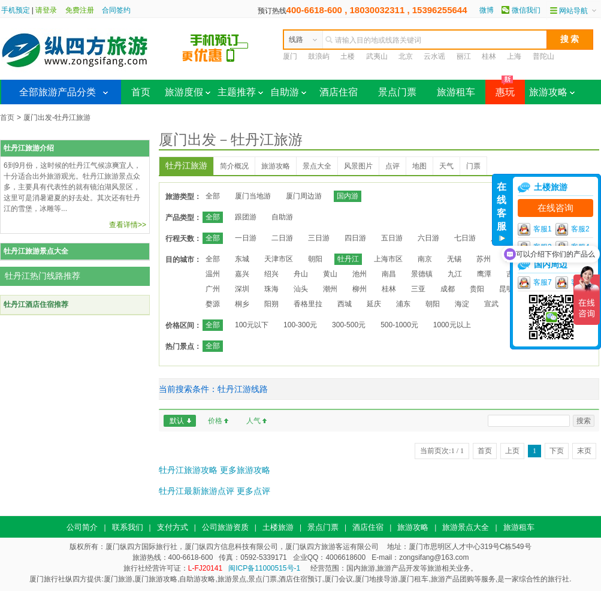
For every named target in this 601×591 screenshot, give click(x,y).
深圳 (242, 289)
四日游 (355, 238)
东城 (242, 259)
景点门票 (397, 92)
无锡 (454, 259)
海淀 (462, 304)
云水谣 (434, 56)
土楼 (347, 56)
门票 (473, 166)
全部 (213, 196)
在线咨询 (555, 208)
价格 (215, 421)
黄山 (330, 274)
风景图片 (358, 166)
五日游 (392, 238)
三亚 (418, 289)
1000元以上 (452, 325)
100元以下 (251, 325)
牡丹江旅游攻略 (188, 470)
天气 (446, 166)
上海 (514, 56)
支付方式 (172, 527)
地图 (419, 166)
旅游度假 (187, 92)
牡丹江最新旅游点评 (196, 491)
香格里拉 (308, 304)
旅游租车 (456, 92)
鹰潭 (484, 274)
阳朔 (271, 304)
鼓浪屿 (319, 56)
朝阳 (315, 259)
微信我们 (526, 10)
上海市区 (388, 259)
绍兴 (271, 274)
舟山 (301, 274)
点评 (392, 166)
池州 (359, 274)
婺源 (213, 304)
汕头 (301, 289)
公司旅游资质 (225, 527)
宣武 (491, 304)
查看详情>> (127, 225)
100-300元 (300, 325)
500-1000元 (399, 325)
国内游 (347, 196)
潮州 (330, 289)
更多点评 (253, 491)
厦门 (290, 56)
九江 (455, 274)
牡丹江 (348, 259)
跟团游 (245, 217)
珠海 (271, 289)
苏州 (483, 259)
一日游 (245, 238)
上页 (512, 451)
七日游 (465, 238)
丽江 (464, 56)
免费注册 (79, 10)
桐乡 (242, 304)
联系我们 (127, 527)
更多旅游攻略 (245, 470)
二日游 (282, 238)
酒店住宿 (338, 92)
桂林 (489, 56)
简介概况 (234, 166)
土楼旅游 (278, 527)
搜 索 (569, 39)
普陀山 (543, 56)
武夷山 (377, 56)
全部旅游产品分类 (57, 92)
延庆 (374, 304)
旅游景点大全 (465, 527)
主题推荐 (240, 92)
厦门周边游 (304, 196)
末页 (584, 451)
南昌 (389, 274)
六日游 (428, 238)
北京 (405, 56)
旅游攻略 (552, 92)
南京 (425, 259)
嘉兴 (242, 274)
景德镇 (422, 274)
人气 (253, 421)
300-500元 (349, 325)
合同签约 (116, 10)
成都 (447, 289)
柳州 (359, 289)
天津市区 (278, 259)
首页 (140, 92)
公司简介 (82, 527)
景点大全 (317, 166)
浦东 (403, 304)
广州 (213, 289)
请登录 (46, 10)
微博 (486, 10)
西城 (344, 304)
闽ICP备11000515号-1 (264, 568)
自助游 (288, 92)
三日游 (319, 238)
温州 (213, 274)
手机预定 (15, 10)
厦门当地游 (253, 196)
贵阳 (477, 289)
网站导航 (573, 11)
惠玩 (500, 88)
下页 (556, 451)
